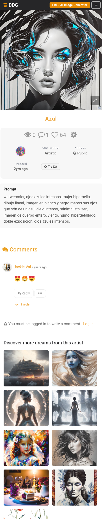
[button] (24, 303)
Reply (23, 293)
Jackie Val (23, 267)
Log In (88, 324)
